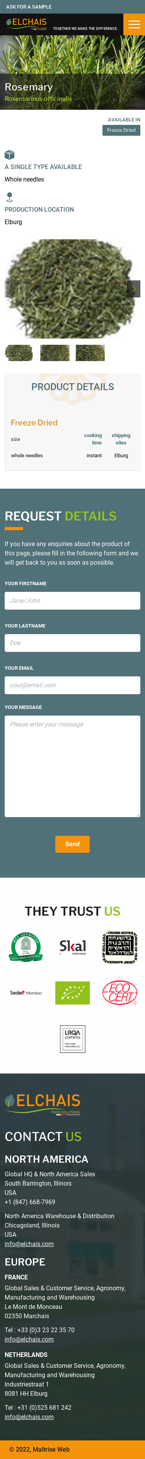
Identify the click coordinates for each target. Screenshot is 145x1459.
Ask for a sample (28, 7)
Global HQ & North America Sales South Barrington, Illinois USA (50, 1183)
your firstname (25, 583)
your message (23, 707)
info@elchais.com (29, 1244)
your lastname (25, 626)
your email (19, 668)
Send (72, 844)
